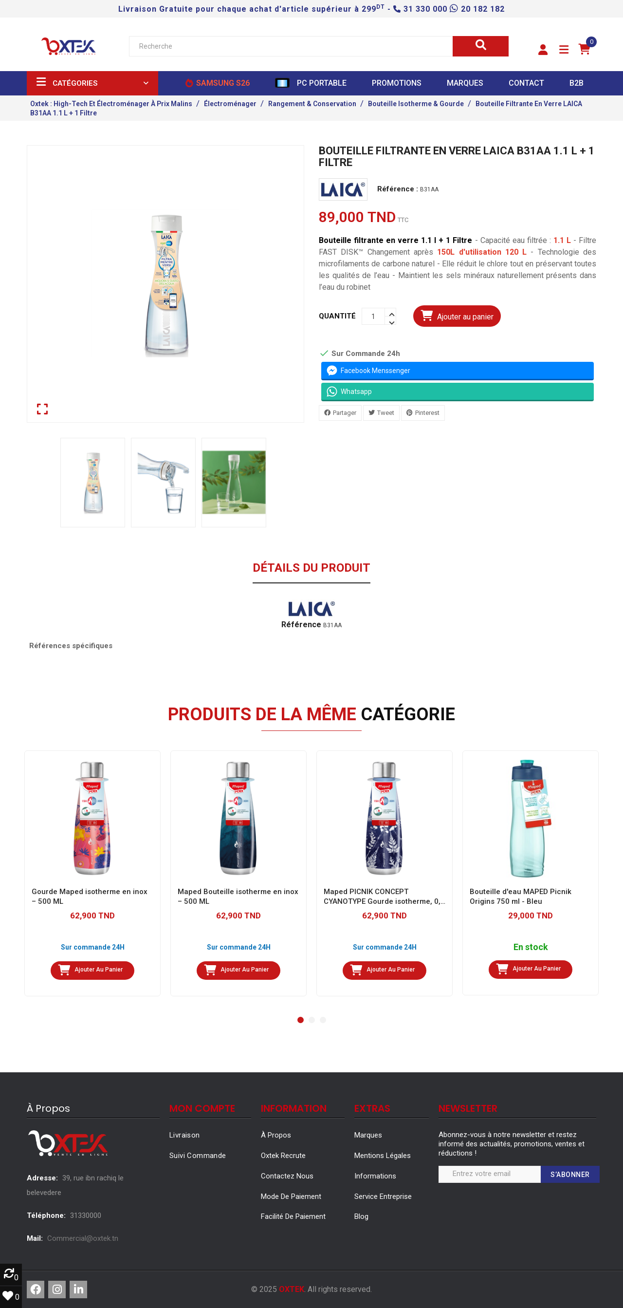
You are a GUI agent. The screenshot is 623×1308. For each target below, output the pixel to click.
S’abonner (570, 1174)
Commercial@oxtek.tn (82, 1238)
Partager (344, 412)
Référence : (397, 189)
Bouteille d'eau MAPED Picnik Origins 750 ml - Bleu (520, 896)
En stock (530, 947)
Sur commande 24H (93, 947)
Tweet (385, 412)
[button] (543, 50)
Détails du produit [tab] (311, 568)
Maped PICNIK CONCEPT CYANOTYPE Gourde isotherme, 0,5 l (384, 896)
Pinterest (427, 412)
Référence (301, 624)
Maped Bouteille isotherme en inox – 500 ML (238, 896)
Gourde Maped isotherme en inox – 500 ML (89, 896)
